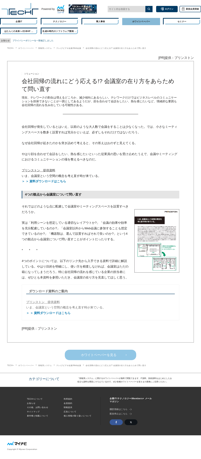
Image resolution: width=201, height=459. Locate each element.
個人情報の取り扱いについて (77, 416)
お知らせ (31, 403)
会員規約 (68, 403)
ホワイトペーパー (26, 48)
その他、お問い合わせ (37, 407)
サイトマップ (33, 412)
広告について (70, 412)
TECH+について (35, 399)
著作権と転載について (37, 416)
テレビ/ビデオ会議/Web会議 (68, 48)
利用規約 (68, 399)
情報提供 (68, 407)
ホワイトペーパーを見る (98, 355)
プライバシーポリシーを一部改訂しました (33, 40)
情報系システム (45, 48)
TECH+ (10, 48)
